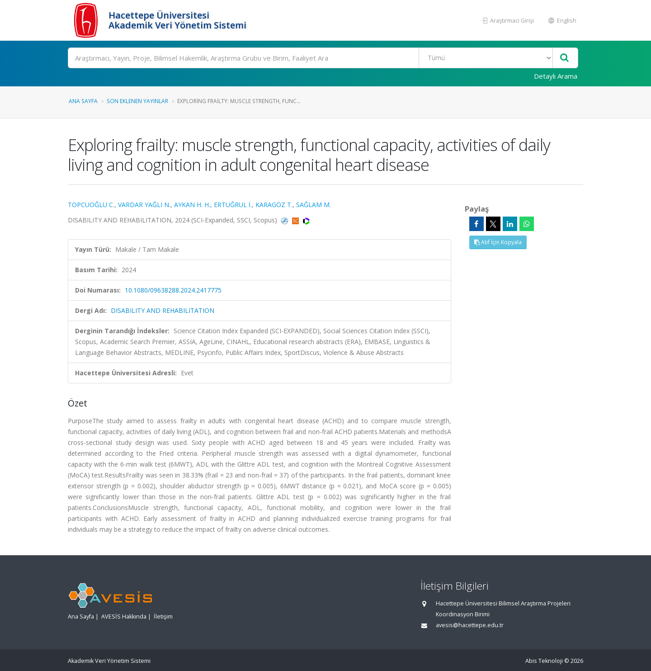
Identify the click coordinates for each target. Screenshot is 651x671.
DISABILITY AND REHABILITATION (162, 310)
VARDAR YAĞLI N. (144, 204)
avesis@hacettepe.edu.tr (470, 625)
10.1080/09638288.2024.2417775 (173, 290)
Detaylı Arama (555, 75)
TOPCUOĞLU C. (91, 204)
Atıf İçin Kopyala (498, 242)
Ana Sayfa (83, 100)
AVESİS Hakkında (123, 616)
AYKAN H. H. (192, 204)
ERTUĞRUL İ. (233, 204)
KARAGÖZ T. (273, 204)
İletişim (163, 616)
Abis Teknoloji (544, 661)
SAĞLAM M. (313, 204)
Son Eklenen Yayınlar (137, 100)
